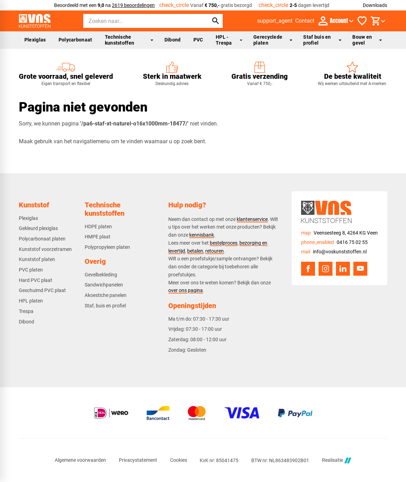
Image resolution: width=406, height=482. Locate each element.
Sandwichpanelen (104, 285)
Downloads (375, 5)
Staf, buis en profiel (105, 305)
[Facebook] (308, 269)
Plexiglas (35, 40)
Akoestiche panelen (106, 295)
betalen (195, 251)
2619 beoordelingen (133, 5)
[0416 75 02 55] (334, 242)
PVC (198, 40)
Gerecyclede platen (272, 40)
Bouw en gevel (367, 40)
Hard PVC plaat (35, 280)
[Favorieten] (362, 21)
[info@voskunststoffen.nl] (334, 252)
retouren (214, 251)
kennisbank (201, 235)
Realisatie (336, 461)
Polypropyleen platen (107, 247)
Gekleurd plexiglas (38, 228)
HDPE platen (98, 226)
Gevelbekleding (101, 274)
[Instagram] (325, 269)
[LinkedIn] (343, 269)
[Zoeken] (139, 21)
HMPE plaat (97, 236)
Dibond (172, 40)
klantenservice (252, 219)
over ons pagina (185, 290)
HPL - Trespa (229, 40)
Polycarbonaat (75, 40)
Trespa (26, 311)
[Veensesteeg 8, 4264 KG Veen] (339, 233)
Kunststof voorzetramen (45, 249)
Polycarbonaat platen (42, 239)
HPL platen (31, 301)
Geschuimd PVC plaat (42, 290)
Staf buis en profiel (322, 40)
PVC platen (31, 270)
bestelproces (223, 243)
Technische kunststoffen (129, 40)
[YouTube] (360, 269)
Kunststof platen (37, 259)
